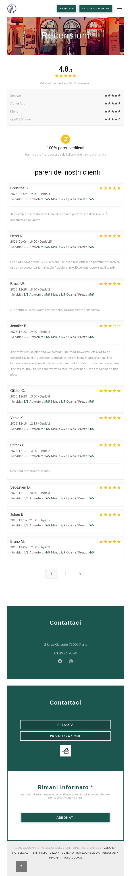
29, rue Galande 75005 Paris (77, 643)
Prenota (66, 8)
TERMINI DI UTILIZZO (45, 853)
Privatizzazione (96, 8)
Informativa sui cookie (65, 858)
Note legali (21, 853)
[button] (119, 8)
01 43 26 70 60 (65, 653)
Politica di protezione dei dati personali (89, 853)
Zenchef (110, 847)
